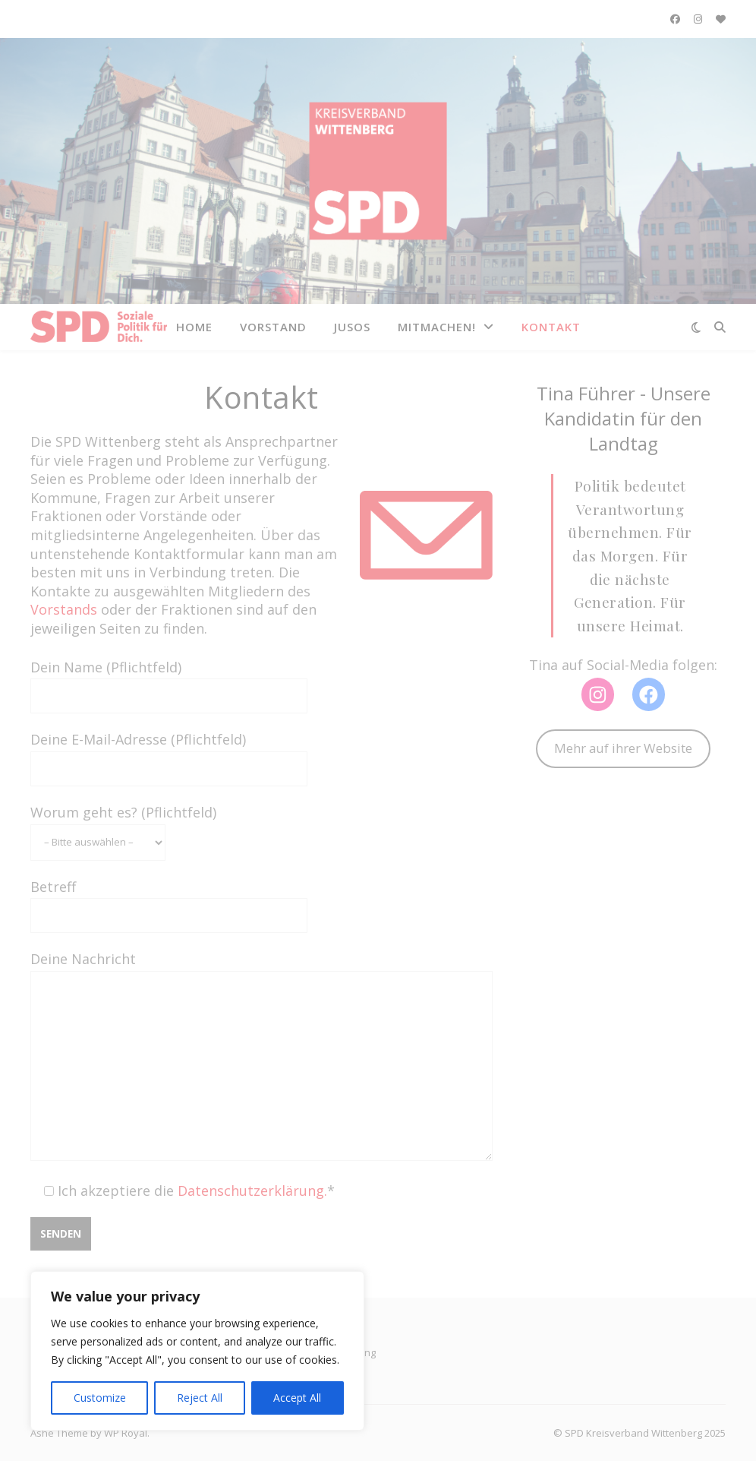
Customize (100, 1397)
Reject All (199, 1397)
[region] (197, 1351)
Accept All (297, 1397)
